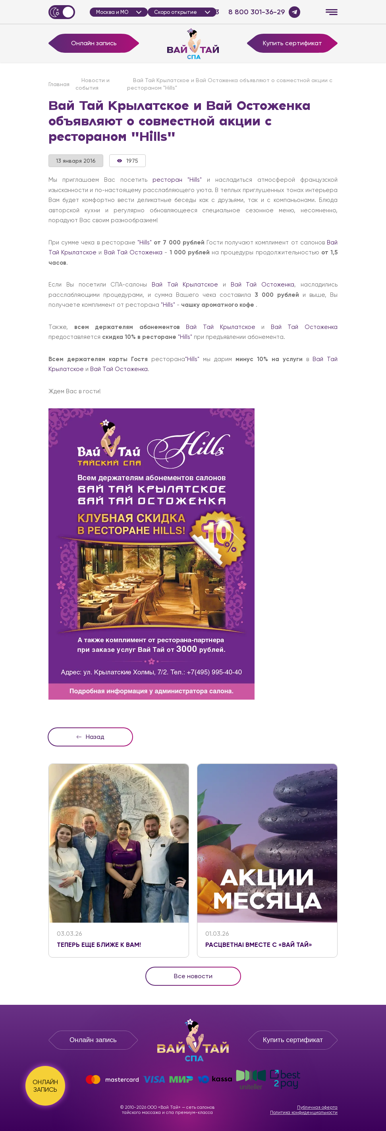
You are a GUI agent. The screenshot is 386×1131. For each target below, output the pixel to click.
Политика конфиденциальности (304, 1112)
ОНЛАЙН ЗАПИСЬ (45, 1085)
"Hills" (144, 242)
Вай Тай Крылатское (185, 284)
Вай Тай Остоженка (133, 252)
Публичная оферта (317, 1107)
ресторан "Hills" (177, 179)
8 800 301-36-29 (256, 12)
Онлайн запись (94, 43)
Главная (58, 84)
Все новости (193, 976)
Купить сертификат (292, 43)
